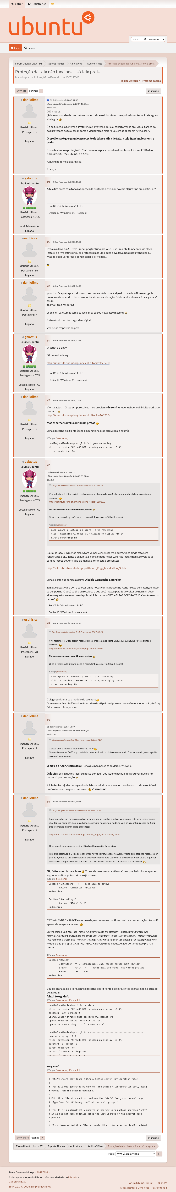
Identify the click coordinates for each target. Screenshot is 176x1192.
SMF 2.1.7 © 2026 (19, 1186)
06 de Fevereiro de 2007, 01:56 (67, 400)
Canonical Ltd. (17, 1181)
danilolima (30, 100)
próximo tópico (151, 80)
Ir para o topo (22, 1138)
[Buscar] (145, 39)
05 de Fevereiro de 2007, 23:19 (67, 340)
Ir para (111, 1153)
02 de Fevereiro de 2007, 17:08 (64, 100)
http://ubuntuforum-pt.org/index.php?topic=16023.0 (78, 415)
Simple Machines (41, 1186)
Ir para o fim (21, 91)
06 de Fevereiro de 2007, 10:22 (67, 623)
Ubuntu (73, 1177)
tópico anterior (130, 80)
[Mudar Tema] (52, 4)
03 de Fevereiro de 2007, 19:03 (67, 242)
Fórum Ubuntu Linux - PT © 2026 (147, 1182)
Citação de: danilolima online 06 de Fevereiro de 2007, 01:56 (77, 485)
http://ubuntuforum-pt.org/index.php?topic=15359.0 (78, 362)
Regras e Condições (138, 1187)
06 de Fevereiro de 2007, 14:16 (67, 801)
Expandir (74, 1000)
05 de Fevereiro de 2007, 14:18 (67, 286)
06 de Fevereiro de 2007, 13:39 (61, 727)
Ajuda (123, 1187)
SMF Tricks (43, 1172)
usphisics (30, 238)
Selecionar (61, 438)
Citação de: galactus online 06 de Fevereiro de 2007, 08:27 (76, 810)
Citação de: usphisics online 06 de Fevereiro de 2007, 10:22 (77, 740)
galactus (31, 178)
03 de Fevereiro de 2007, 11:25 (67, 182)
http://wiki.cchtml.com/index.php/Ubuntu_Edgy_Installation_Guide (86, 568)
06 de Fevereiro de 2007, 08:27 (61, 472)
